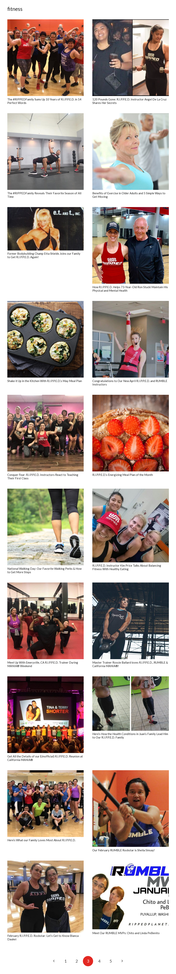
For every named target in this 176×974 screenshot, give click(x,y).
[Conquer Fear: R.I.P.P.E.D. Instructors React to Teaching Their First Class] (45, 433)
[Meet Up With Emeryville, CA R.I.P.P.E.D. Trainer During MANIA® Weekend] (45, 621)
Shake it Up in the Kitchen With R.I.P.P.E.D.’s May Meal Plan (44, 381)
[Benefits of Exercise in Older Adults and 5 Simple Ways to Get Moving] (130, 151)
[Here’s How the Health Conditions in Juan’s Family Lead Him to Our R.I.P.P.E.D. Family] (130, 703)
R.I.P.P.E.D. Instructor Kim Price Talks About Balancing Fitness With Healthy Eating (126, 567)
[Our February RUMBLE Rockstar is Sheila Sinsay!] (130, 808)
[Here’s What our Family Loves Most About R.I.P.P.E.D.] (45, 803)
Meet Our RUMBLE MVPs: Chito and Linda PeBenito (126, 933)
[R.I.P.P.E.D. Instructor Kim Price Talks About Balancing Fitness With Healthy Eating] (130, 525)
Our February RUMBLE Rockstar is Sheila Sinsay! (123, 850)
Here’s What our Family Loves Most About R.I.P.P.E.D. (41, 840)
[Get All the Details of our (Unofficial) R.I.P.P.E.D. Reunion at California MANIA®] (45, 714)
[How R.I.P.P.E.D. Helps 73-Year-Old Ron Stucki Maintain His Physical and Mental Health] (130, 245)
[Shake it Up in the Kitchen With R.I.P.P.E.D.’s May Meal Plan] (45, 339)
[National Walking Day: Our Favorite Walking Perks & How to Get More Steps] (45, 527)
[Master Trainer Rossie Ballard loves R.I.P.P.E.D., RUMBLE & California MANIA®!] (130, 621)
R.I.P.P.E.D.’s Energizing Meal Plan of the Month (122, 474)
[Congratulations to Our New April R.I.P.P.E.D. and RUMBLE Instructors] (130, 339)
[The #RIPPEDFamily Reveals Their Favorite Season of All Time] (45, 151)
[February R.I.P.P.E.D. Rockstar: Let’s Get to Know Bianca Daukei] (45, 897)
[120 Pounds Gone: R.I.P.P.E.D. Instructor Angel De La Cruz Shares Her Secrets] (130, 57)
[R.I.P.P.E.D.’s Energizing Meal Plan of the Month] (130, 433)
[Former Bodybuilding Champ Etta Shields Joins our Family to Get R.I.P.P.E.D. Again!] (45, 228)
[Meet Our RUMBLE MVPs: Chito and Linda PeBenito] (130, 895)
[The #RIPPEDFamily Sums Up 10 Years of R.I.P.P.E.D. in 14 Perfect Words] (45, 57)
